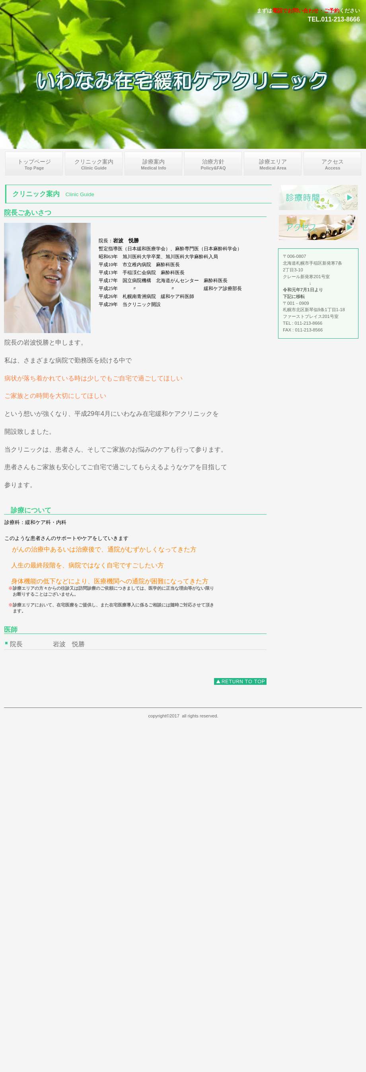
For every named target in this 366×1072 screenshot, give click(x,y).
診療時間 (318, 198)
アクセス (318, 227)
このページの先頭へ (240, 681)
